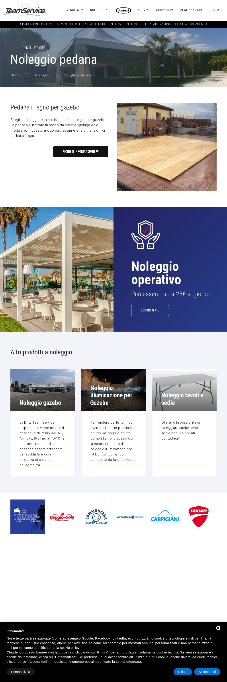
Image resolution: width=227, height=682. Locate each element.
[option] (131, 517)
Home (15, 75)
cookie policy (69, 647)
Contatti (216, 10)
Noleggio (97, 10)
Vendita (73, 10)
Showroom (165, 10)
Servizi (144, 10)
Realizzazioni (191, 10)
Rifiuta (183, 672)
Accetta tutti (207, 672)
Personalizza (20, 672)
